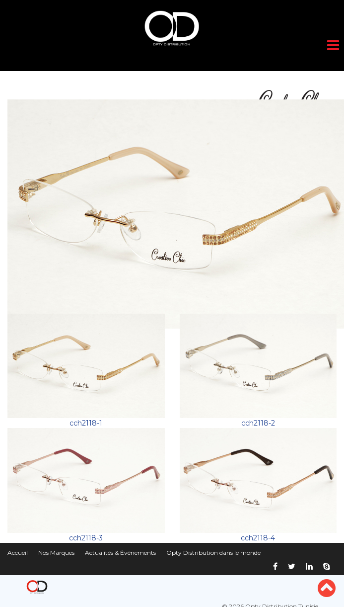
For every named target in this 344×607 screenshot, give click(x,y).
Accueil (17, 552)
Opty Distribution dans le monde (213, 552)
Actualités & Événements (120, 552)
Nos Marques (56, 552)
